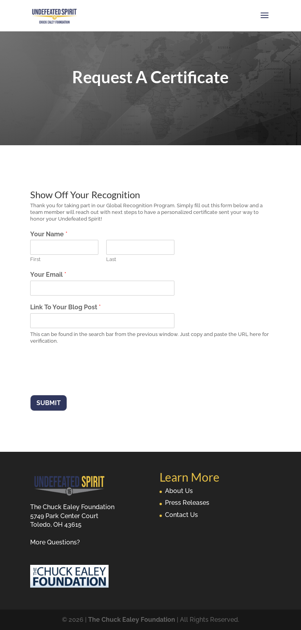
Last (111, 259)
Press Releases (187, 502)
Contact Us (181, 515)
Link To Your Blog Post (65, 307)
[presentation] (89, 381)
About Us (179, 491)
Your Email (48, 274)
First (35, 259)
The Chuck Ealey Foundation (131, 619)
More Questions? (55, 542)
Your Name (48, 234)
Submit (48, 403)
